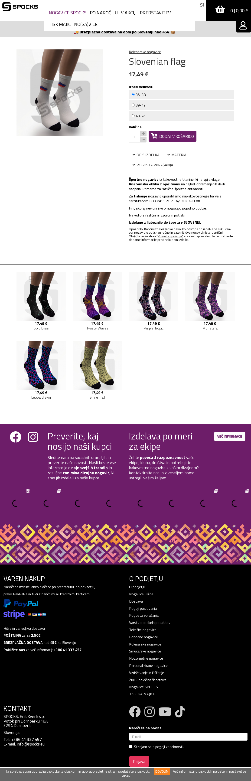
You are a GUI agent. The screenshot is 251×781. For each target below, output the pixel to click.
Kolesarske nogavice (145, 52)
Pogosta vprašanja (144, 615)
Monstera (210, 328)
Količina (135, 127)
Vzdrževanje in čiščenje (146, 672)
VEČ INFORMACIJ (229, 436)
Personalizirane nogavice (148, 665)
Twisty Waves (97, 328)
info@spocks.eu (31, 744)
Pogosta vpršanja (170, 236)
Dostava (136, 601)
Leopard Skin (41, 397)
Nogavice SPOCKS (143, 687)
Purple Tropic (153, 328)
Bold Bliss (41, 328)
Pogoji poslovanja (143, 608)
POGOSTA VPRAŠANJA (153, 165)
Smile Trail (97, 397)
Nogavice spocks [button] (68, 12)
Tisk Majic (60, 24)
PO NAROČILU (104, 12)
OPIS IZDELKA (146, 155)
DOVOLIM (162, 771)
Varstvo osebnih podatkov (149, 622)
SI (202, 4)
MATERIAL (177, 155)
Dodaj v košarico (172, 136)
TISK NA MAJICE (142, 694)
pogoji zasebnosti (169, 746)
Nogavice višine (141, 594)
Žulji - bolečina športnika (147, 680)
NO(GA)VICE (86, 24)
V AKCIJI (129, 12)
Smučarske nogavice (145, 651)
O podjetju (137, 587)
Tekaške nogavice (142, 630)
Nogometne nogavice (146, 658)
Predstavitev (155, 12)
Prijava (139, 761)
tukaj (125, 775)
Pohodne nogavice (143, 637)
